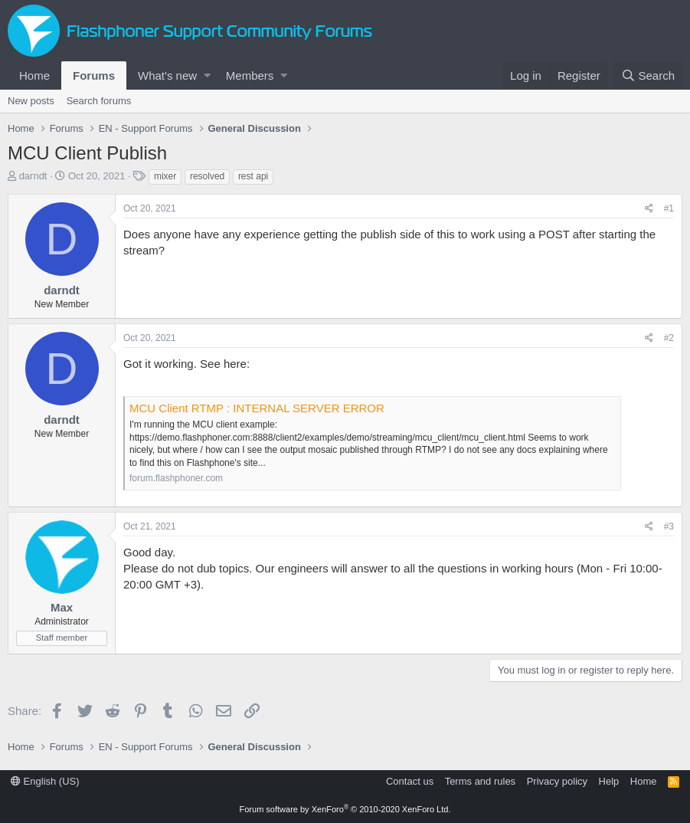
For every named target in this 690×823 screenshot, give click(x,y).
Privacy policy (557, 781)
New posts (31, 101)
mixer (165, 176)
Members (250, 75)
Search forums (99, 101)
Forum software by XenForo (345, 809)
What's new (167, 75)
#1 (669, 208)
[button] (207, 75)
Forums (94, 75)
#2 (669, 338)
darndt (33, 176)
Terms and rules (480, 781)
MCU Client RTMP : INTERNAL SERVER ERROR (256, 408)
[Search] (647, 75)
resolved (207, 176)
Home (34, 75)
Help (609, 781)
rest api (253, 176)
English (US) (45, 781)
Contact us (409, 781)
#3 (669, 526)
